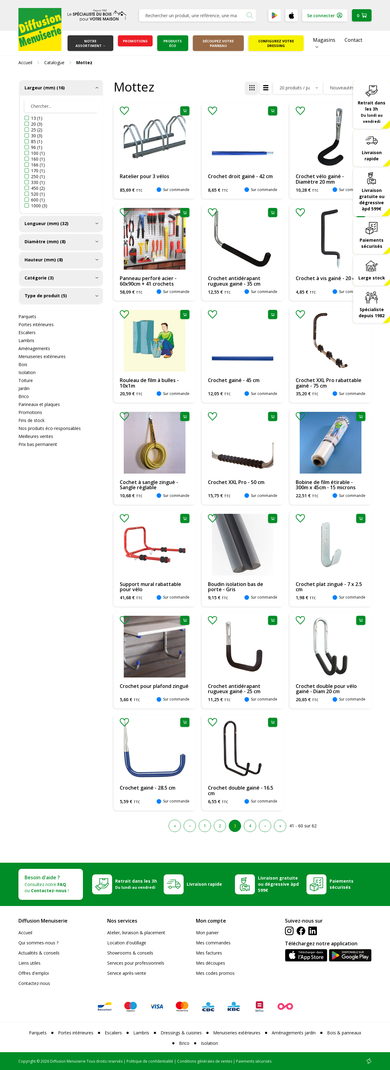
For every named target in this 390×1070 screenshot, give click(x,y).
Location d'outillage (126, 943)
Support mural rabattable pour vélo (150, 587)
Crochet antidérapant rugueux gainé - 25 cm (234, 689)
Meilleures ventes (35, 436)
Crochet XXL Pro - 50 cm (236, 482)
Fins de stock (31, 420)
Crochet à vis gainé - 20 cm (327, 278)
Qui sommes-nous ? (38, 943)
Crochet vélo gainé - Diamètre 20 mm (320, 179)
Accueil (25, 932)
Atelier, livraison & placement (136, 932)
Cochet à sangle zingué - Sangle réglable (149, 485)
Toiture (25, 380)
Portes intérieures (36, 324)
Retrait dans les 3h (371, 112)
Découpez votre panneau (218, 43)
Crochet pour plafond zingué (154, 686)
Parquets (27, 316)
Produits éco (172, 43)
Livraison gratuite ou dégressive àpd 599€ (371, 199)
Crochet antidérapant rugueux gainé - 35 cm (234, 281)
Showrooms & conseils (130, 953)
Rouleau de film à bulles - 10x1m (149, 383)
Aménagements (34, 348)
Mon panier (207, 932)
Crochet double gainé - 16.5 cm (240, 790)
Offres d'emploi (33, 973)
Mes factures (209, 953)
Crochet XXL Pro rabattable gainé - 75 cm (328, 383)
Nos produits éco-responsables (49, 428)
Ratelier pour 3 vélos (144, 176)
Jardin (23, 388)
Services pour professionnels (135, 963)
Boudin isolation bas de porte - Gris (235, 587)
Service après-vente (126, 973)
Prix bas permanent (37, 444)
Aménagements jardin (294, 1033)
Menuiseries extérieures (42, 356)
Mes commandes (213, 943)
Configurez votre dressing (276, 43)
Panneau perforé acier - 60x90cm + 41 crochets (148, 281)
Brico (23, 396)
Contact (353, 40)
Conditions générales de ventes (204, 1061)
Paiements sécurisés (372, 243)
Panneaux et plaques (39, 404)
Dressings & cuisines (181, 1033)
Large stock (371, 278)
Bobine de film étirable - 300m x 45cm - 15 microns (326, 485)
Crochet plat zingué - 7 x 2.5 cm (329, 587)
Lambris (26, 340)
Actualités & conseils (39, 953)
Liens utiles (29, 963)
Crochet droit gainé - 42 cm (240, 176)
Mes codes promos (215, 973)
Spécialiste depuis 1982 (371, 312)
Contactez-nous (34, 983)
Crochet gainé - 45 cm (233, 380)
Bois (22, 364)
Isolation (27, 372)
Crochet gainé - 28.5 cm (147, 787)
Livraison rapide (372, 156)
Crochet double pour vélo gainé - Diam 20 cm (326, 689)
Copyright (27, 1061)
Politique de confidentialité (150, 1061)
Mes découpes (210, 963)
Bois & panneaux (344, 1033)
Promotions (135, 41)
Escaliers (27, 332)
